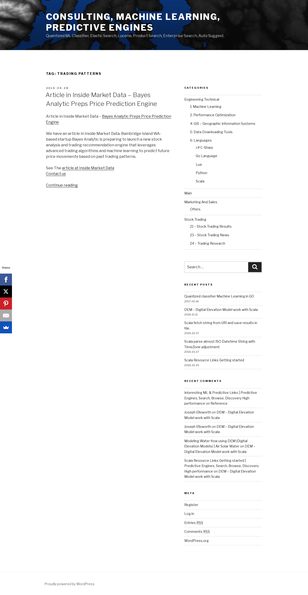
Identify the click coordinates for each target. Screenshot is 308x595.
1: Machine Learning (205, 107)
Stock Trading (195, 219)
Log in (189, 514)
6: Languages (201, 140)
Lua (199, 164)
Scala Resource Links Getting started (214, 360)
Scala (200, 181)
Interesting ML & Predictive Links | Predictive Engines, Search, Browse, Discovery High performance (220, 398)
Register (191, 505)
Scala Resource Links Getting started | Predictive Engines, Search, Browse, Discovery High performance (221, 465)
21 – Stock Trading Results (211, 226)
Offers (195, 209)
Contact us (56, 173)
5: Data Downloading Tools (211, 132)
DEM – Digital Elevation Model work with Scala (221, 310)
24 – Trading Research (207, 243)
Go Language (206, 156)
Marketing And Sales (200, 202)
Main (188, 193)
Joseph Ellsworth (197, 412)
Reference (219, 403)
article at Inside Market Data (88, 168)
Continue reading (62, 185)
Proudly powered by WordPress (70, 584)
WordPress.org (196, 541)
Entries (193, 523)
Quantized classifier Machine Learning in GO (219, 296)
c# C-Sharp (204, 147)
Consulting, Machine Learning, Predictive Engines (133, 22)
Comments (197, 531)
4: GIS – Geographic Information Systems (222, 123)
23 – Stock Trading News (209, 235)
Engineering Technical (201, 99)
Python (201, 173)
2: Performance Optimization (212, 115)
